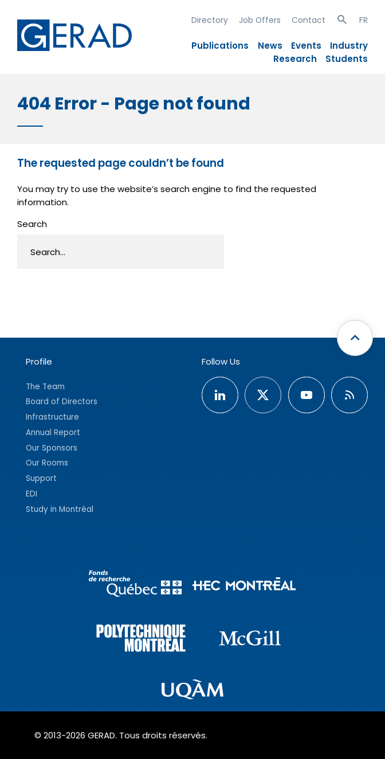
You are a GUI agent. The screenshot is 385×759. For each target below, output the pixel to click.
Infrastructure (52, 417)
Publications (220, 46)
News (270, 46)
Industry (349, 46)
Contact (308, 20)
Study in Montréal (59, 509)
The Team (45, 386)
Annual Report (53, 432)
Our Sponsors (51, 448)
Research (295, 59)
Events (306, 46)
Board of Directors (61, 401)
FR (363, 20)
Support (41, 478)
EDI (31, 493)
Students (346, 59)
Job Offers (260, 20)
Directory (209, 20)
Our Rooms (47, 462)
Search (32, 224)
